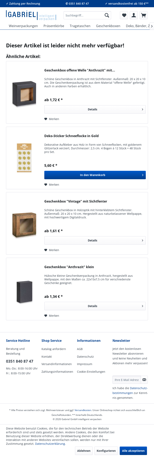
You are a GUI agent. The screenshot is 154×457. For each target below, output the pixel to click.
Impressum (84, 364)
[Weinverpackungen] (23, 26)
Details (115, 108)
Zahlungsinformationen (57, 372)
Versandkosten (83, 410)
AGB (80, 349)
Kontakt (47, 356)
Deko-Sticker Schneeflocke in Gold (71, 136)
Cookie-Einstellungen (91, 372)
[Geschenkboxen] (108, 26)
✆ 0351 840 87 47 (77, 3)
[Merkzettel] (124, 15)
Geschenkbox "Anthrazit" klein (69, 267)
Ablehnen (83, 451)
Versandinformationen (57, 364)
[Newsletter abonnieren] (144, 380)
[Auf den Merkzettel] (51, 119)
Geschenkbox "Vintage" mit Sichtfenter (75, 201)
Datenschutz (85, 356)
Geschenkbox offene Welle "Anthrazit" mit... (79, 70)
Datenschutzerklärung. (50, 444)
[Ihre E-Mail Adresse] (126, 380)
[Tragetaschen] (80, 26)
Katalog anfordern (54, 349)
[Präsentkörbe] (54, 26)
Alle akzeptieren (133, 451)
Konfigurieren (106, 451)
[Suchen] (107, 15)
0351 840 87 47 (19, 361)
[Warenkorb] (144, 15)
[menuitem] (87, 15)
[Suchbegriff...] (87, 15)
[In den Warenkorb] (95, 175)
